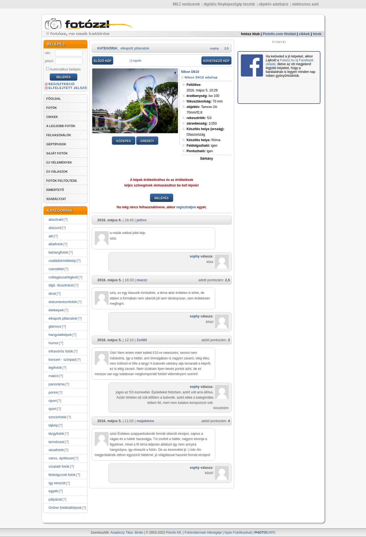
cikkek (304, 34)
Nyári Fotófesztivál (238, 533)
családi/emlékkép (62, 261)
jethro (141, 220)
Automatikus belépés (63, 69)
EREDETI (147, 141)
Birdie (139, 533)
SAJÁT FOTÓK (57, 153)
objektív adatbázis (274, 4)
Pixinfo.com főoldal (279, 34)
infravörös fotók (61, 351)
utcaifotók (56, 450)
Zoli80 (141, 340)
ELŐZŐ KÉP (103, 60)
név (47, 53)
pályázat (55, 499)
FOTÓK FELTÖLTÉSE (61, 180)
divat (52, 293)
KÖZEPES (123, 141)
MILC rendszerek (186, 4)
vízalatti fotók (59, 466)
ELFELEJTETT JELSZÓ (68, 88)
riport (53, 401)
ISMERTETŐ (55, 189)
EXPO (264, 533)
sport (53, 409)
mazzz (141, 280)
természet (56, 442)
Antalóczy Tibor (121, 533)
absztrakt (56, 219)
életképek (56, 310)
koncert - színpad (62, 359)
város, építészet (61, 458)
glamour (55, 326)
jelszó (49, 61)
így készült (57, 483)
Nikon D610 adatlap (201, 77)
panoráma (57, 384)
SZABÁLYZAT (56, 199)
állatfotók (56, 244)
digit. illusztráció (61, 285)
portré (53, 392)
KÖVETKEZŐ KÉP (216, 60)
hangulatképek (60, 335)
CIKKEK (52, 117)
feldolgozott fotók (62, 475)
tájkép (53, 425)
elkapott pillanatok (63, 318)
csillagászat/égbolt (63, 277)
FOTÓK (51, 107)
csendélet (56, 269)
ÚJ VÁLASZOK (57, 171)
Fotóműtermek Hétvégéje (203, 533)
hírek (317, 34)
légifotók (55, 367)
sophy (214, 48)
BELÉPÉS (161, 198)
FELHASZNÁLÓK (58, 135)
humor (54, 343)
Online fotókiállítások (65, 508)
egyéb (53, 491)
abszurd (55, 228)
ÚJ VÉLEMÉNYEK (59, 162)
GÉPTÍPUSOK (56, 144)
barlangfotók (59, 252)
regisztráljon (186, 207)
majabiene (145, 421)
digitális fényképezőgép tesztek (229, 4)
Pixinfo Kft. (174, 533)
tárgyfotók (56, 433)
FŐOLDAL (53, 98)
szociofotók (58, 417)
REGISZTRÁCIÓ (62, 84)
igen (202, 146)
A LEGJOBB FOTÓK (60, 126)
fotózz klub (250, 34)
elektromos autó (305, 4)
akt (51, 236)
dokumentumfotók (63, 302)
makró (54, 376)
